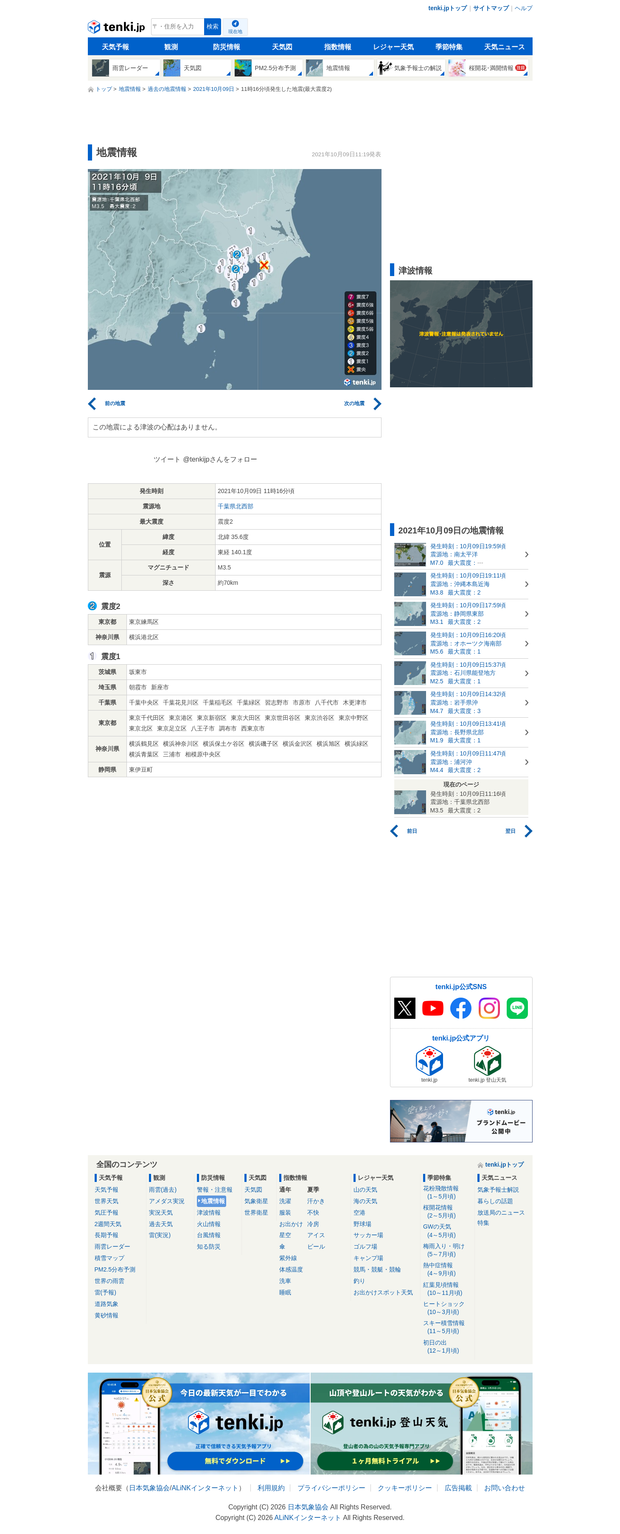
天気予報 (115, 47)
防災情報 (226, 47)
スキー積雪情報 (447, 1327)
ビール (316, 1246)
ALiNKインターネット (204, 1488)
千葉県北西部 (235, 506)
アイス (316, 1235)
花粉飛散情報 (447, 1193)
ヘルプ (524, 8)
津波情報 (209, 1212)
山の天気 (365, 1189)
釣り (359, 1280)
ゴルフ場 (365, 1246)
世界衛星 (256, 1212)
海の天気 (365, 1201)
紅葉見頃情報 (447, 1289)
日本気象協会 (149, 1488)
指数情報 (337, 47)
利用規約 (271, 1488)
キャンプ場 (368, 1258)
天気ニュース (504, 47)
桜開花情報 (447, 1212)
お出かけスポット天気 (383, 1292)
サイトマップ (491, 8)
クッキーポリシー (405, 1488)
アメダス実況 (167, 1201)
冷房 (313, 1224)
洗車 (285, 1280)
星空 (285, 1235)
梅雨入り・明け (447, 1250)
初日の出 (447, 1347)
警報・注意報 (215, 1189)
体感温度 (291, 1269)
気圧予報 (106, 1212)
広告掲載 (458, 1488)
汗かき (316, 1201)
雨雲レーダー (112, 1246)
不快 (313, 1212)
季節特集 (449, 47)
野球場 (362, 1224)
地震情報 (213, 1201)
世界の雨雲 (109, 1280)
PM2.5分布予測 (115, 1269)
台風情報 (209, 1235)
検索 (213, 26)
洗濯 (285, 1201)
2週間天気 (108, 1224)
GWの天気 (447, 1231)
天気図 (282, 47)
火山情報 (209, 1224)
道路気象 (106, 1303)
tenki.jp (117, 28)
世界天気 (106, 1201)
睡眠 (285, 1292)
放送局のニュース (501, 1212)
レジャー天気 (393, 47)
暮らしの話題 (495, 1201)
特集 (483, 1222)
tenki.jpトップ (447, 8)
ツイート (167, 459)
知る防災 (209, 1246)
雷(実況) (160, 1235)
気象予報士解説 (498, 1189)
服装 (285, 1212)
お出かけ (291, 1224)
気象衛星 (256, 1201)
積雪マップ (109, 1258)
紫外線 (288, 1258)
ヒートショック (447, 1308)
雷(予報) (105, 1292)
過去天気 (161, 1224)
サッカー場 (368, 1235)
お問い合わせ (504, 1488)
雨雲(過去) (163, 1189)
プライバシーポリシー (331, 1488)
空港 (359, 1212)
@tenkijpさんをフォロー (220, 459)
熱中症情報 (447, 1269)
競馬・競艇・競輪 (377, 1269)
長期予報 (106, 1235)
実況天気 (161, 1212)
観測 (171, 47)
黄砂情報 (106, 1315)
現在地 (235, 31)
